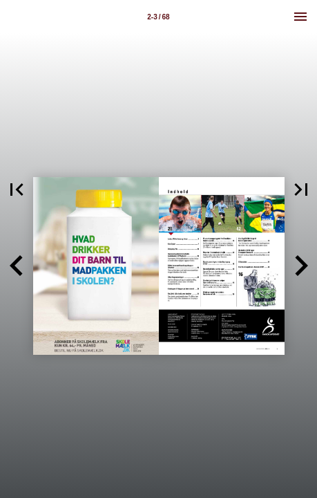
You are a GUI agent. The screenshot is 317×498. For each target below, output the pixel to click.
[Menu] (300, 16)
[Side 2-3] (159, 16)
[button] (16, 266)
